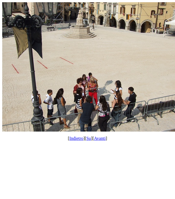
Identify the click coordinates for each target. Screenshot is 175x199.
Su (88, 138)
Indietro (76, 138)
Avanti (99, 138)
